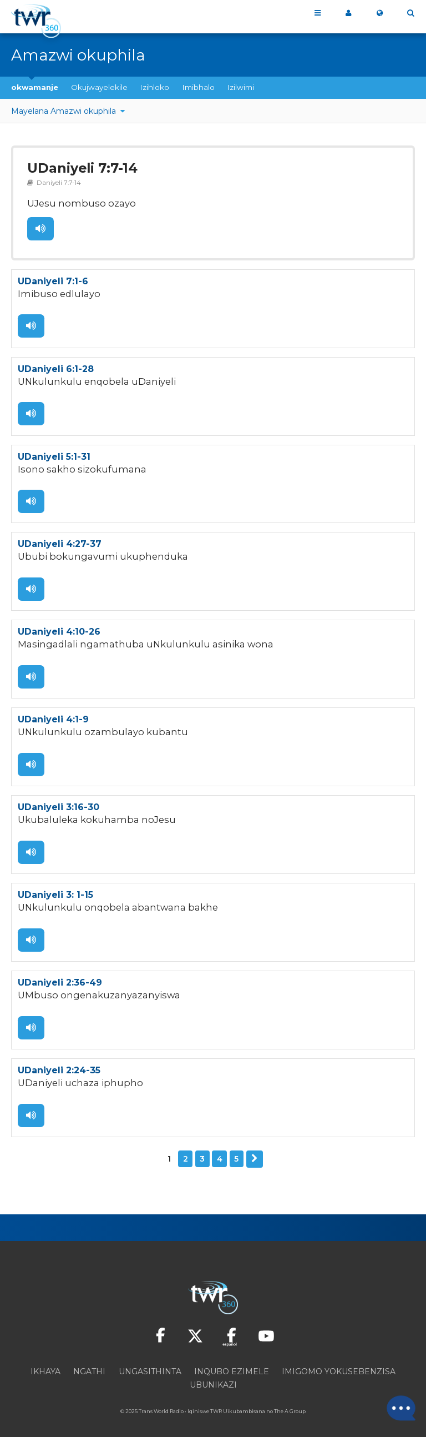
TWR (216, 1403)
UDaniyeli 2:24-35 (59, 1063)
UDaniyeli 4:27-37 (60, 540)
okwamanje (34, 87)
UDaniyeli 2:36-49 (60, 976)
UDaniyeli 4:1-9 (53, 715)
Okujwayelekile (99, 87)
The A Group (290, 1403)
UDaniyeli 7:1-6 (53, 279)
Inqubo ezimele (231, 1364)
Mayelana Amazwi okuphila (64, 111)
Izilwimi (240, 87)
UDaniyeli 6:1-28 (56, 366)
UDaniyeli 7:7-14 (80, 167)
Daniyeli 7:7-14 (57, 181)
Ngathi (89, 1364)
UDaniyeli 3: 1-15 (55, 889)
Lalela (40, 227)
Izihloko (154, 87)
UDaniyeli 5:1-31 (54, 453)
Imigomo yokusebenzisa (338, 1364)
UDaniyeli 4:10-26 (59, 627)
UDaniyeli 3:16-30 (58, 802)
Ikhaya (45, 1364)
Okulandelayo (254, 1151)
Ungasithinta (150, 1364)
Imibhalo (198, 87)
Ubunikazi (213, 1377)
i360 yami (348, 13)
